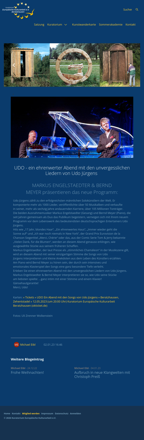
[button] (14, 65)
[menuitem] (39, 24)
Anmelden (75, 413)
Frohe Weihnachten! (27, 372)
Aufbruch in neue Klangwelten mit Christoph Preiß (102, 374)
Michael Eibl (27, 344)
